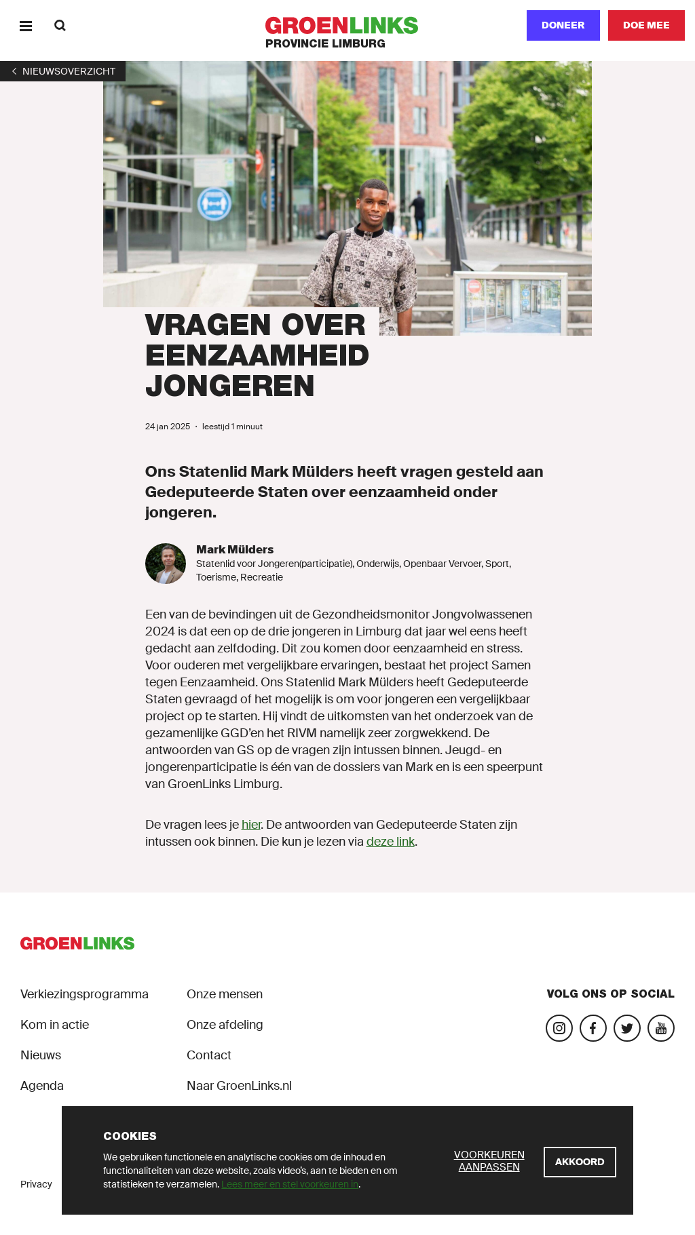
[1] (63, 71)
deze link (391, 842)
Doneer (563, 25)
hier (251, 825)
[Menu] (25, 25)
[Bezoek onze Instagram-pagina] (559, 1028)
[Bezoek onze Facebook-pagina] (593, 1028)
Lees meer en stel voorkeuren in (289, 1184)
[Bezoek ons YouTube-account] (661, 1028)
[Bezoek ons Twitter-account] (627, 1028)
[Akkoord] (580, 1162)
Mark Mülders (235, 550)
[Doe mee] (646, 25)
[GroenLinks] (347, 25)
